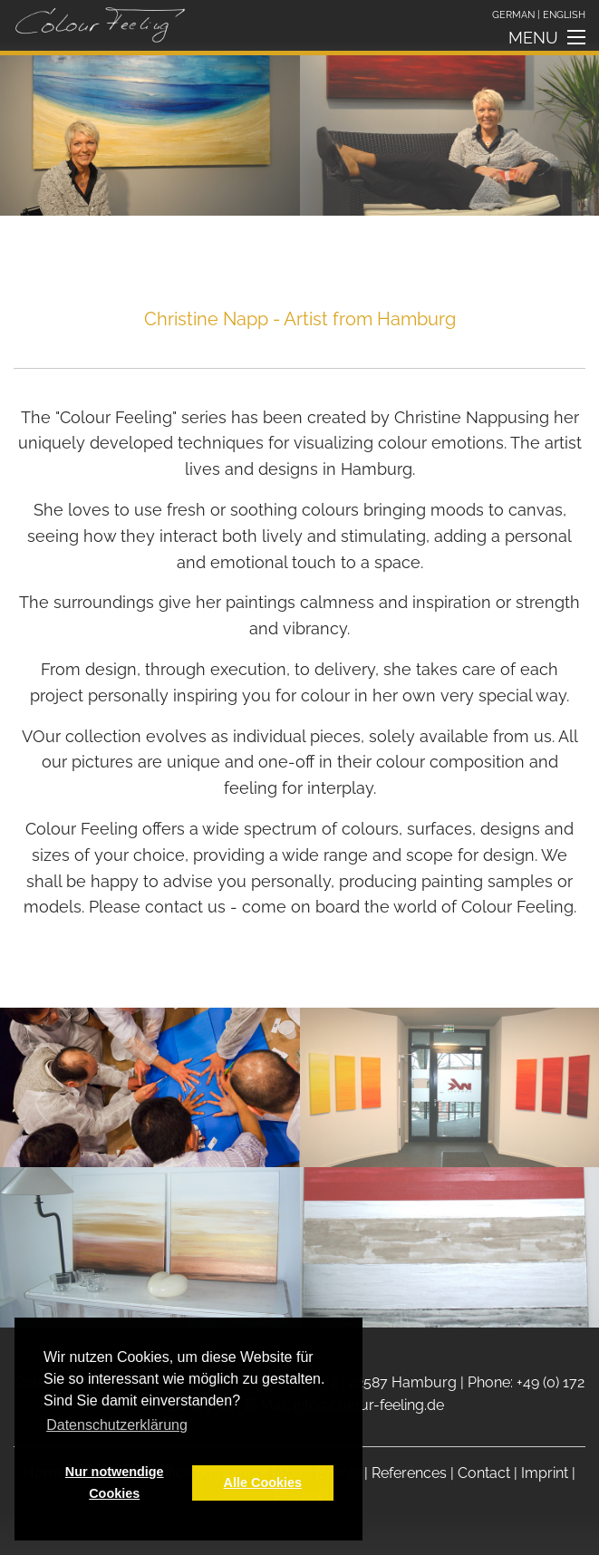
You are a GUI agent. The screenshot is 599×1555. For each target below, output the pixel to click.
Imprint (544, 1473)
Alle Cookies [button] (263, 1482)
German (513, 14)
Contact (484, 1473)
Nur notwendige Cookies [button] (114, 1482)
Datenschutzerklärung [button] (117, 1425)
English (564, 14)
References (409, 1473)
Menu (533, 40)
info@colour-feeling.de (369, 1405)
